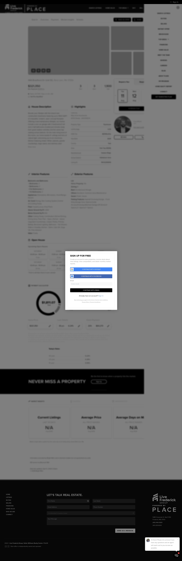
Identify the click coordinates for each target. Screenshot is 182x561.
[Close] (177, 539)
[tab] (91, 296)
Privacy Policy (85, 302)
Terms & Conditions (95, 302)
